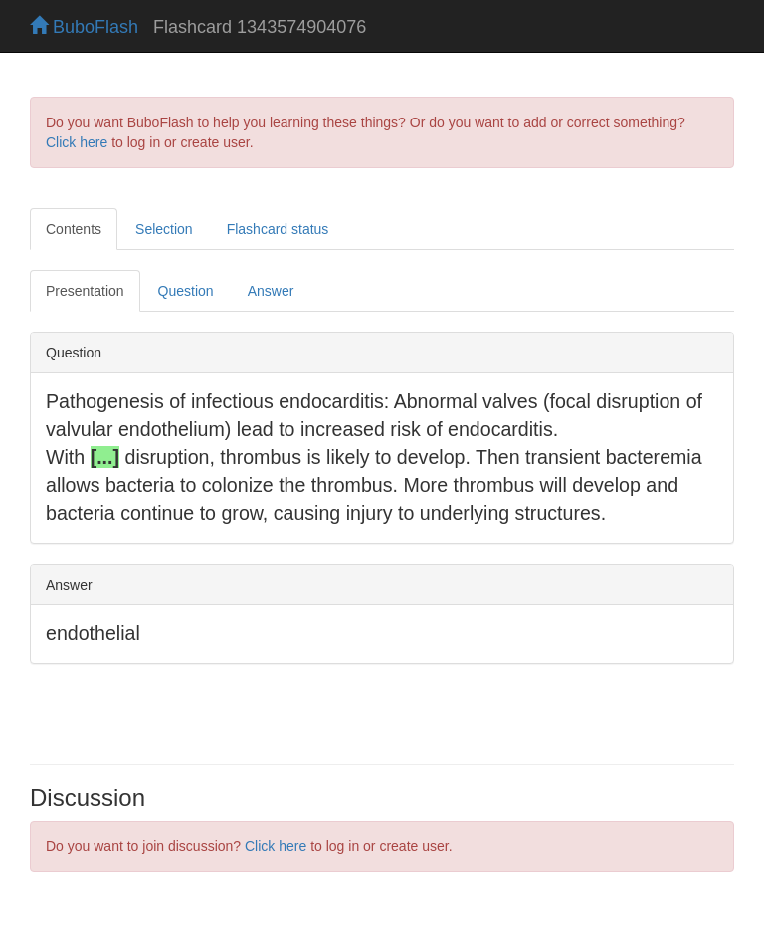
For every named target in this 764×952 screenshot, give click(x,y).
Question (186, 291)
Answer (271, 291)
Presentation (85, 291)
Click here (76, 142)
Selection (164, 229)
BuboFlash (84, 27)
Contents (73, 229)
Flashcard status (278, 229)
